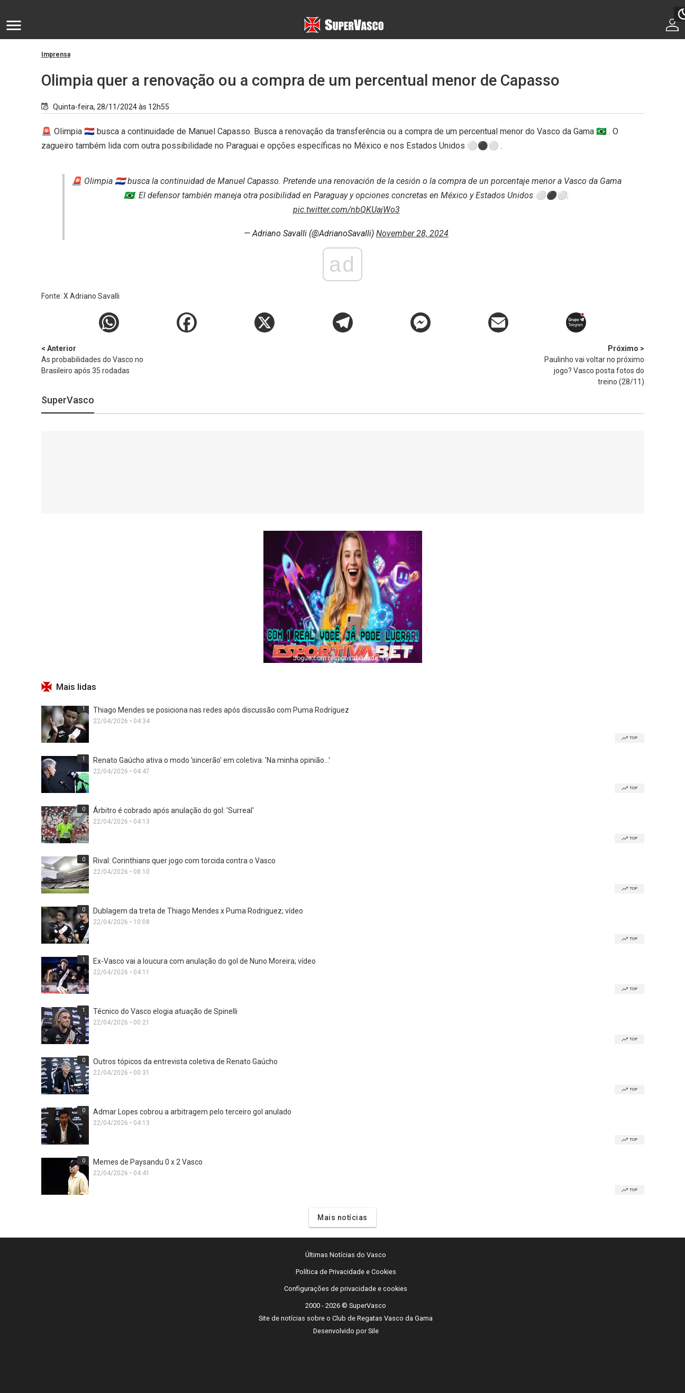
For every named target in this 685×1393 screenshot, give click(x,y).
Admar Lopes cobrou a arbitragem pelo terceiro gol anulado (192, 1112)
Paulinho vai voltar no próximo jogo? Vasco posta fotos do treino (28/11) (588, 364)
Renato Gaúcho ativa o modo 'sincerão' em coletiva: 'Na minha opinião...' (211, 760)
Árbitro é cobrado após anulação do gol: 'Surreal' (173, 810)
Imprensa (55, 54)
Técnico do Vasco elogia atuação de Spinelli (165, 1011)
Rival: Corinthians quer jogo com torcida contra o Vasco (184, 860)
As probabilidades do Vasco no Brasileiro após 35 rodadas (96, 359)
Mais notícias (342, 1217)
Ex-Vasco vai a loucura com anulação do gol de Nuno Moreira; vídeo (204, 961)
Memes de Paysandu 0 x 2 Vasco (148, 1162)
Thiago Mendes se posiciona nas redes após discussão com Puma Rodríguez (221, 710)
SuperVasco (67, 399)
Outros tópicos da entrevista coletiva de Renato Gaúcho (185, 1061)
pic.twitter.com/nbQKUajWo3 (346, 210)
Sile (373, 1331)
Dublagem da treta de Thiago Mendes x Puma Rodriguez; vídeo (198, 911)
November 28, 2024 (412, 233)
